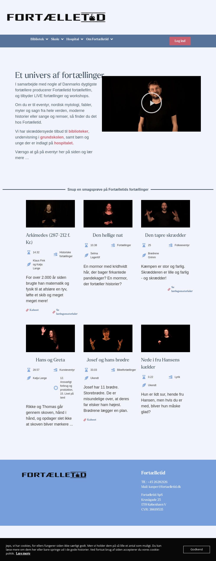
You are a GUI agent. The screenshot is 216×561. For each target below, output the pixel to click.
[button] (40, 39)
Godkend (197, 549)
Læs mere (23, 553)
